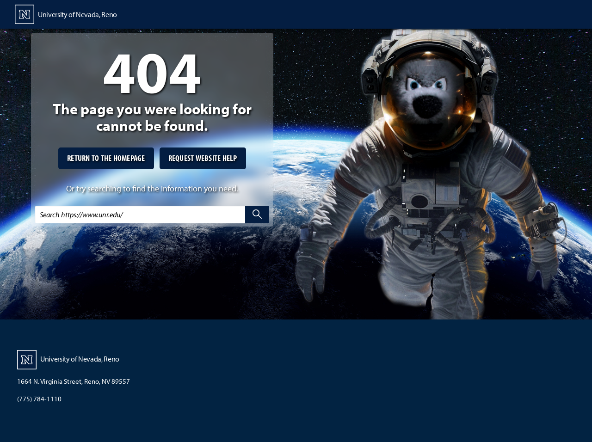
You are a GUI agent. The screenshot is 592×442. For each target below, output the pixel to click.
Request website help (202, 158)
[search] (257, 214)
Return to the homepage (106, 158)
